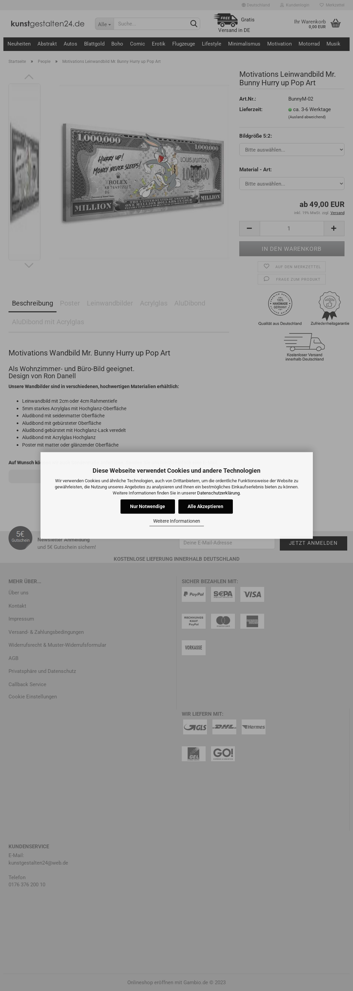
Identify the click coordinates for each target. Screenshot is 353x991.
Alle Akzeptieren (205, 506)
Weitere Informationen (176, 521)
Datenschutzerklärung (218, 493)
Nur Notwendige (147, 506)
